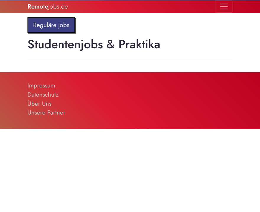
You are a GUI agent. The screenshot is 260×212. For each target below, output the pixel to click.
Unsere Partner (46, 112)
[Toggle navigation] (224, 6)
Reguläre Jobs (51, 24)
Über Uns (39, 103)
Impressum (41, 85)
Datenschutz (42, 94)
